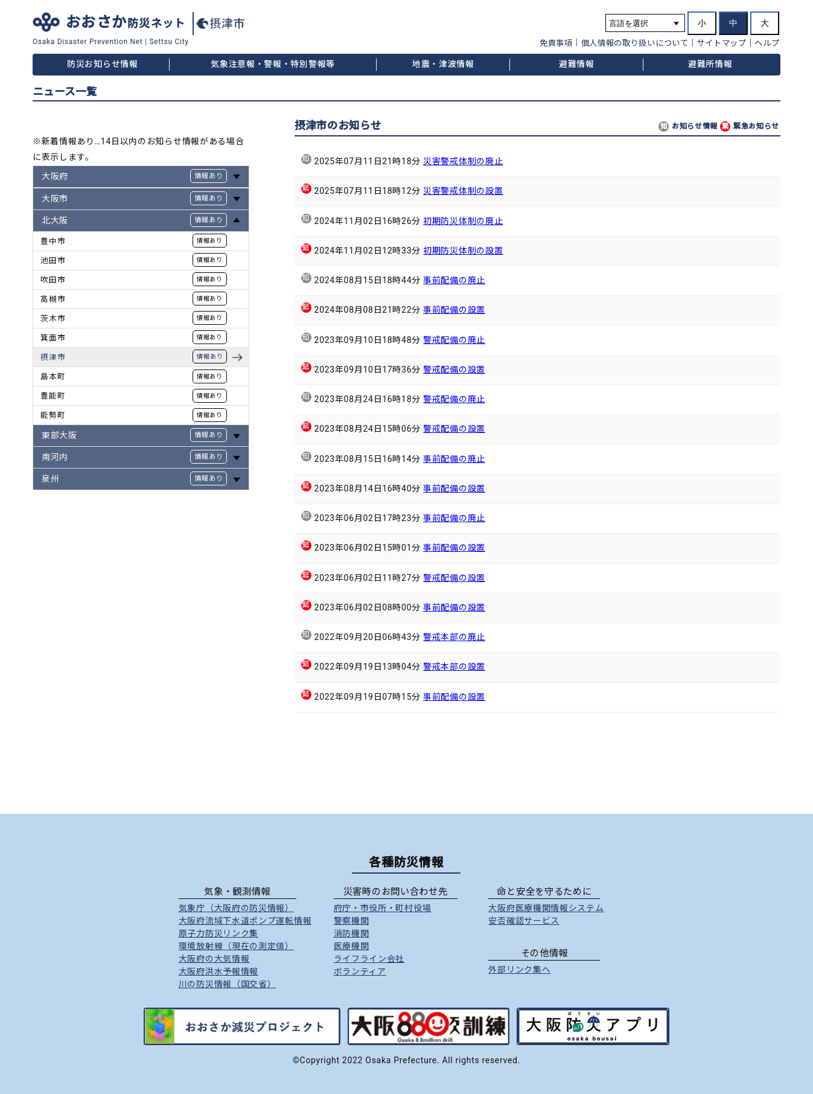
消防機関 (351, 933)
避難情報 (577, 64)
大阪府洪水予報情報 (218, 971)
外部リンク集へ (519, 969)
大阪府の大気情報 (214, 959)
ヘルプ (766, 43)
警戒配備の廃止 (454, 340)
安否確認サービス (524, 921)
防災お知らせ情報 (102, 64)
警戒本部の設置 (454, 666)
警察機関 (351, 921)
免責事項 (556, 43)
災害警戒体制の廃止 (463, 161)
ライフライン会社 (369, 959)
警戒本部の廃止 (454, 637)
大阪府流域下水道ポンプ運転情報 (245, 921)
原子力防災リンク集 (218, 933)
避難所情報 (710, 64)
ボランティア (360, 971)
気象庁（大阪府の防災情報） (236, 908)
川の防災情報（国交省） (227, 984)
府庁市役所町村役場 (383, 908)
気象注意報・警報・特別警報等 (273, 64)
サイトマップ (721, 43)
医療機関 (351, 946)
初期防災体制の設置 (463, 250)
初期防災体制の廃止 (463, 221)
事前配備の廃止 (454, 280)
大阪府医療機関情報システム (546, 908)
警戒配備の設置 (454, 369)
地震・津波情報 (443, 64)
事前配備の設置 (454, 310)
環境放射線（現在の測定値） (236, 946)
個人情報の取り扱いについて (635, 43)
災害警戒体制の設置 (463, 191)
